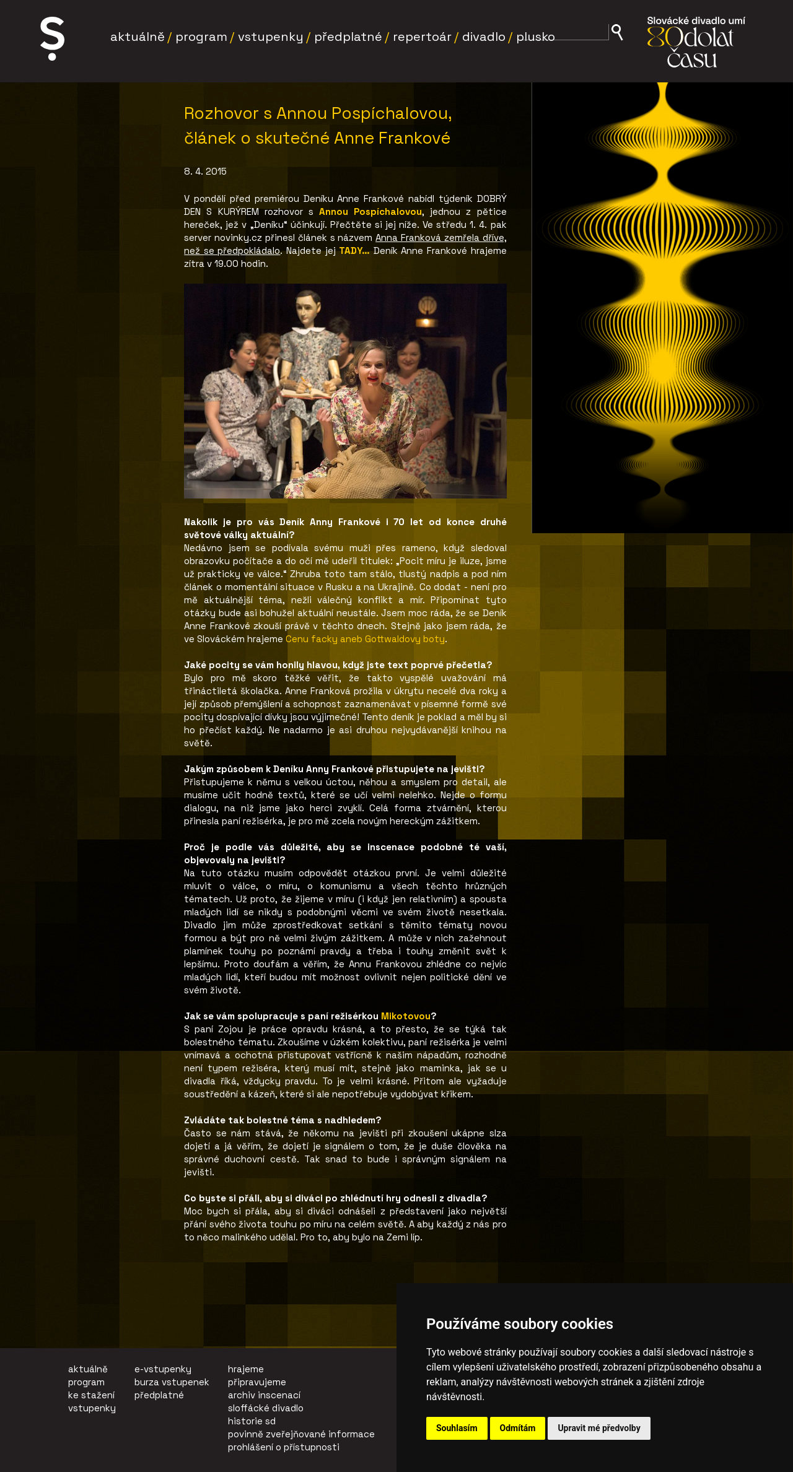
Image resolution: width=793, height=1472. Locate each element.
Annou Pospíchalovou (370, 211)
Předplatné (348, 36)
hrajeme (246, 1369)
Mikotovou (406, 1016)
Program (201, 36)
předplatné (159, 1395)
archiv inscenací (264, 1395)
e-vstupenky (162, 1369)
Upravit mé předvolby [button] (599, 1428)
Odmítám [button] (518, 1428)
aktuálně (88, 1369)
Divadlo (484, 36)
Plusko (535, 36)
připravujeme (257, 1382)
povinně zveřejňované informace (301, 1434)
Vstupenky (271, 36)
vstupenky (92, 1408)
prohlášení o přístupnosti (284, 1447)
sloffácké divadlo (266, 1408)
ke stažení (91, 1395)
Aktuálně (137, 36)
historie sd (252, 1421)
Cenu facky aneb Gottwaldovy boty (365, 639)
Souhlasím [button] (457, 1428)
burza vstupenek (171, 1382)
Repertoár (422, 36)
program (86, 1382)
